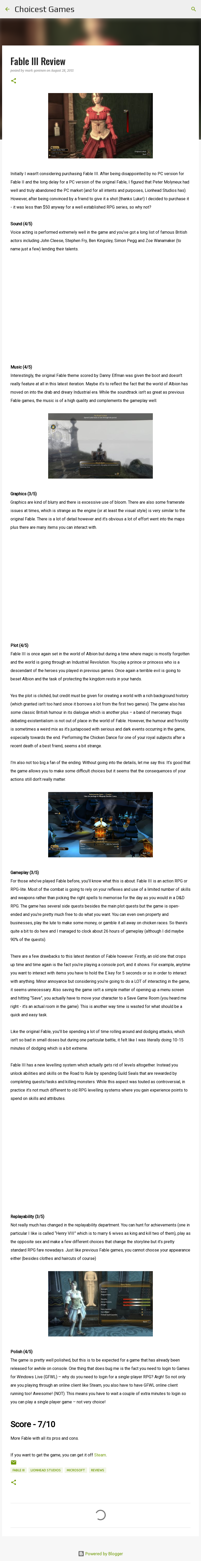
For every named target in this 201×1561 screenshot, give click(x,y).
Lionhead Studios (46, 1470)
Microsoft (76, 1470)
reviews (97, 1470)
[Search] (82, 9)
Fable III (19, 1470)
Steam (100, 1455)
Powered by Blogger (100, 1553)
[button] (13, 81)
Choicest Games (44, 9)
